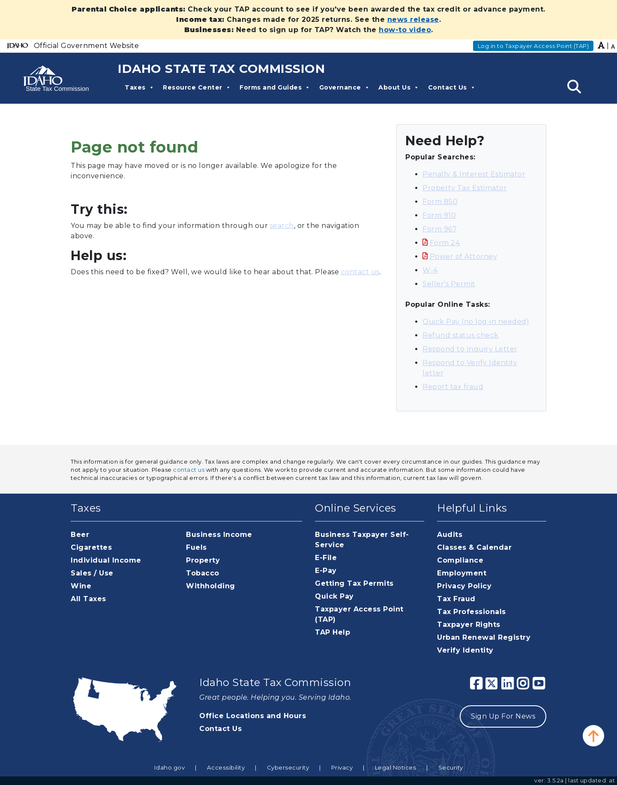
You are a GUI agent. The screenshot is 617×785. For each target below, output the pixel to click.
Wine (81, 586)
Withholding (210, 586)
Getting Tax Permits (354, 583)
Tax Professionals (471, 612)
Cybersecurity (288, 767)
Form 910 (439, 215)
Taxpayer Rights (468, 624)
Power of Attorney (463, 256)
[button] (593, 735)
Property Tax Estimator (464, 188)
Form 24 (445, 243)
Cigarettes (91, 547)
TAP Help (332, 632)
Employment (461, 573)
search (282, 226)
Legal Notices (395, 767)
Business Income (219, 534)
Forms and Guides (275, 87)
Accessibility (226, 767)
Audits (449, 534)
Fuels (196, 547)
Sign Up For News (503, 716)
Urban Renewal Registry (483, 637)
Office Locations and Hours (252, 716)
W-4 (430, 270)
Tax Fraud (456, 599)
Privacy (342, 767)
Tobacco (202, 573)
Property (203, 560)
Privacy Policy (464, 586)
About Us (398, 87)
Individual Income (106, 560)
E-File (326, 558)
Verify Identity (465, 650)
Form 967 (439, 229)
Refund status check (460, 335)
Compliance (460, 560)
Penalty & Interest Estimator (473, 174)
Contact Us (452, 87)
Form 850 (440, 202)
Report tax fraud (452, 387)
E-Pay (326, 570)
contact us (360, 272)
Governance (344, 87)
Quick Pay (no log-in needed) (475, 322)
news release (413, 19)
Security (450, 767)
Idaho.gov (169, 767)
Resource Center (197, 87)
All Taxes (88, 599)
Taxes (139, 87)
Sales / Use (92, 573)
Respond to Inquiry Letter (470, 349)
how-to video (405, 30)
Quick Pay (334, 596)
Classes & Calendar (474, 547)
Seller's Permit (449, 284)
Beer (80, 534)
